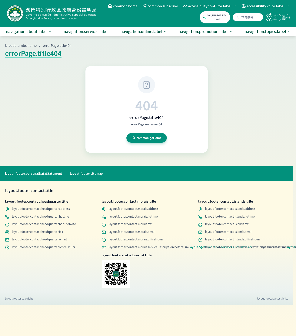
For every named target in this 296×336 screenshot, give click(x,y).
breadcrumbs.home (21, 45)
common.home (122, 5)
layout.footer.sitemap (86, 173)
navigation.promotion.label (205, 31)
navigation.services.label (86, 31)
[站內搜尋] (248, 17)
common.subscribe (160, 5)
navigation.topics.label (267, 31)
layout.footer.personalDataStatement (33, 173)
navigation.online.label (143, 31)
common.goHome (146, 138)
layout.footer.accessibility (272, 298)
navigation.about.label (29, 31)
